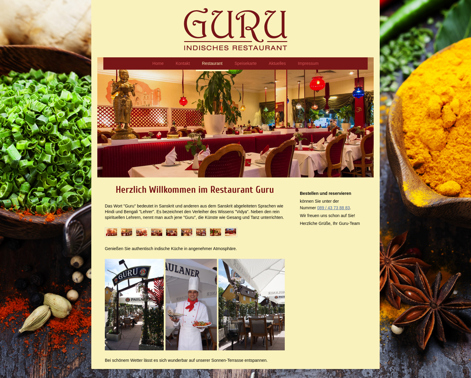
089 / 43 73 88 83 (333, 207)
